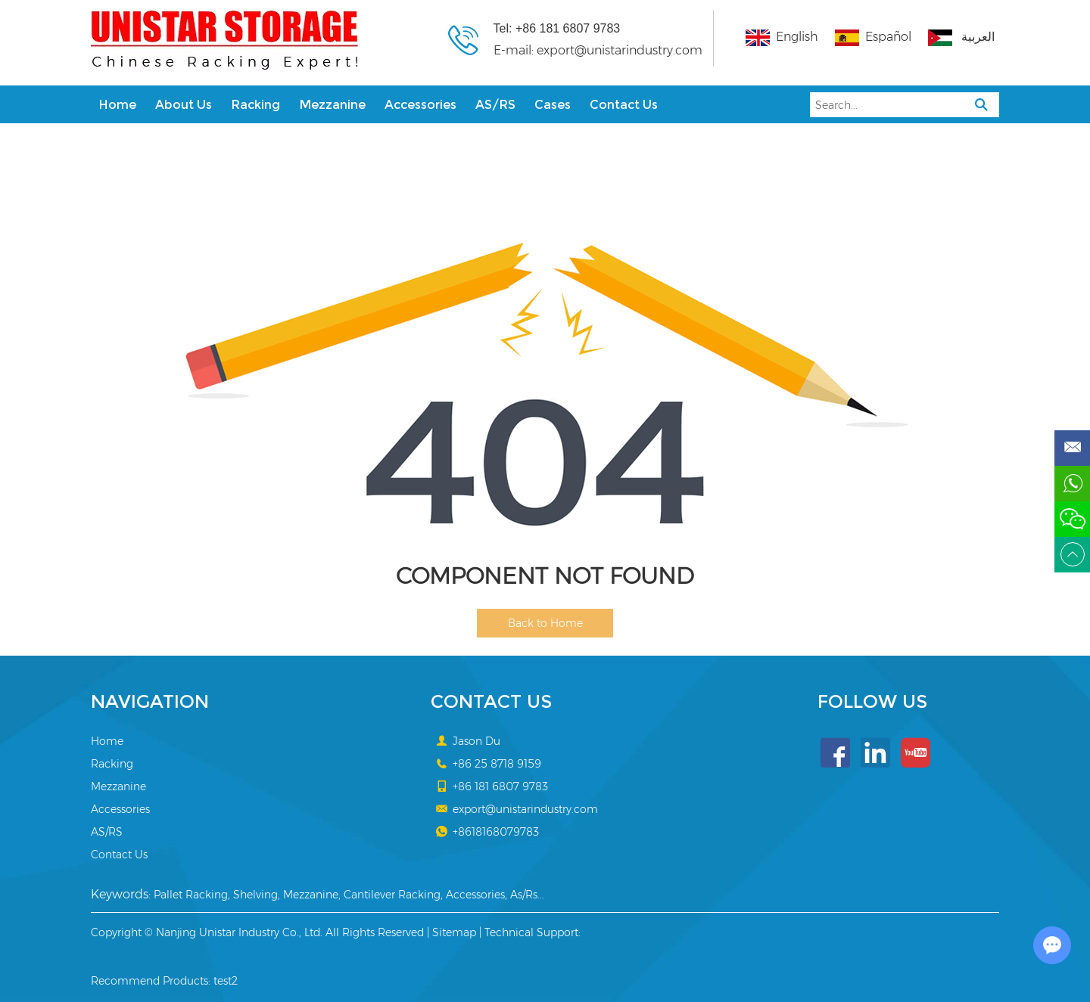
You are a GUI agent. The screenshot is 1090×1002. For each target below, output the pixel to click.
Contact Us (624, 105)
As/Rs (523, 894)
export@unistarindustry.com (619, 50)
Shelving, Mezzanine (285, 894)
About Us (183, 105)
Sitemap (454, 932)
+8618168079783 (496, 832)
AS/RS (495, 105)
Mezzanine (332, 105)
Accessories (420, 105)
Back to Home (545, 623)
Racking (255, 105)
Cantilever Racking (392, 894)
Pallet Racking (191, 894)
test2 (225, 981)
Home (117, 105)
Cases (552, 105)
